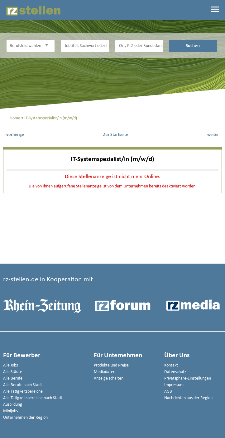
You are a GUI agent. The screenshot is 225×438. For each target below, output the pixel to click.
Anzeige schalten (108, 378)
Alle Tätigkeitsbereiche (23, 391)
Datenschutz (175, 372)
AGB (168, 391)
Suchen (193, 45)
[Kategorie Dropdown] (48, 45)
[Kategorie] (24, 46)
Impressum (174, 385)
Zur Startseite (115, 134)
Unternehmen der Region (25, 417)
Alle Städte (12, 372)
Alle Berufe (12, 378)
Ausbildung (12, 404)
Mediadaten (104, 372)
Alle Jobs (10, 365)
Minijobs (10, 411)
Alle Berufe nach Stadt (22, 385)
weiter (213, 134)
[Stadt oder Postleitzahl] (139, 46)
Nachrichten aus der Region (188, 398)
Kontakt (171, 365)
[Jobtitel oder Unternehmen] (85, 46)
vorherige (15, 134)
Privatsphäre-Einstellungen (187, 378)
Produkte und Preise (111, 365)
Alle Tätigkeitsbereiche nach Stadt (32, 398)
